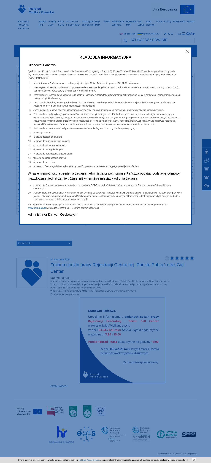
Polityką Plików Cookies (89, 460)
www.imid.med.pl (37, 208)
